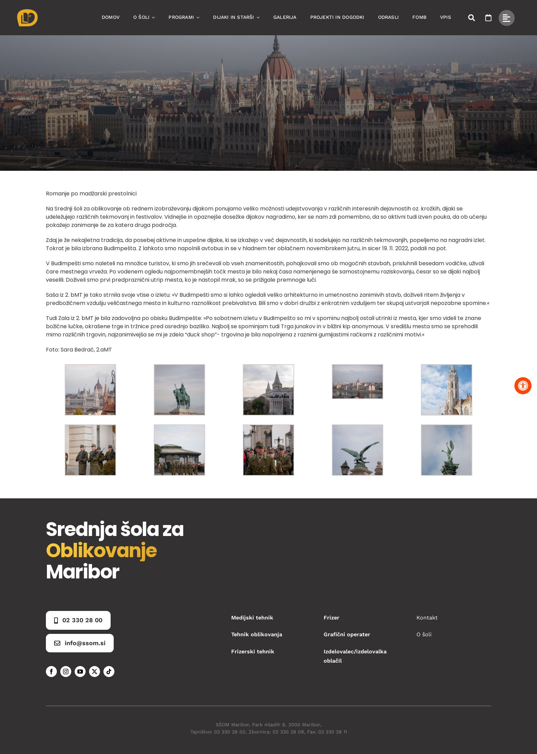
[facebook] (51, 671)
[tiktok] (108, 671)
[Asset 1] (27, 12)
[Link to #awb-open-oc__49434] (506, 18)
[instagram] (65, 671)
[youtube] (80, 671)
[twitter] (94, 671)
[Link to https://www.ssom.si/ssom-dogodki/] (488, 17)
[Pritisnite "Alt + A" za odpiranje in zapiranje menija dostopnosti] (523, 385)
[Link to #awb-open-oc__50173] (471, 17)
